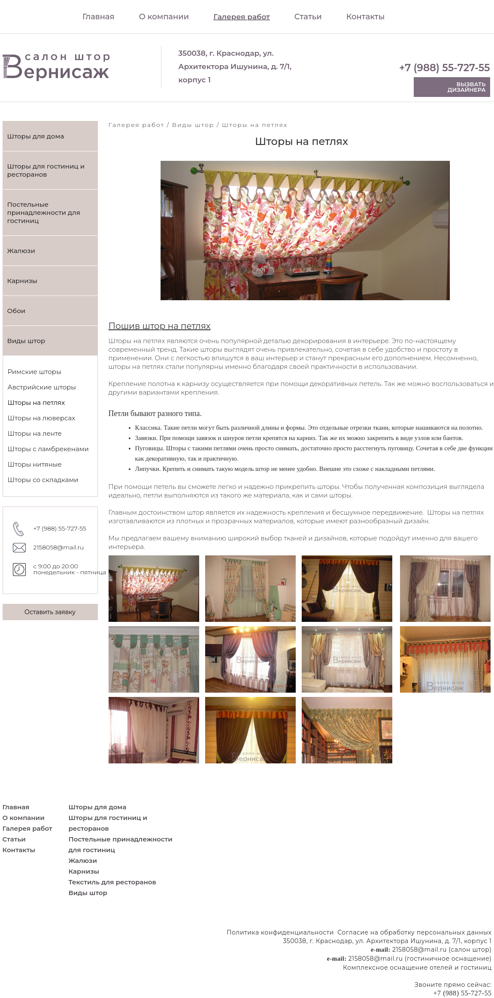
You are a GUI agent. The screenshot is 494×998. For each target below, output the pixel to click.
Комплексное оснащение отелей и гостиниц (417, 967)
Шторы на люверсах (42, 418)
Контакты (365, 16)
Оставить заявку (50, 612)
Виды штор (26, 341)
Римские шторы (34, 371)
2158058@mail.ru (58, 547)
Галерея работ (241, 16)
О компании (164, 16)
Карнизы (22, 281)
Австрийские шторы (42, 387)
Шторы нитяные (35, 464)
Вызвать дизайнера (467, 87)
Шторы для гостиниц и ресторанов (46, 170)
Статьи (308, 16)
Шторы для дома (35, 136)
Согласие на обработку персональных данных (414, 932)
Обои (16, 311)
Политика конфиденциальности (280, 932)
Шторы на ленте (35, 433)
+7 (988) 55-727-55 (444, 68)
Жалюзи (21, 251)
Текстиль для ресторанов (112, 882)
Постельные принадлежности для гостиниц (43, 212)
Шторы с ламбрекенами (48, 449)
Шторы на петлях (36, 402)
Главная (98, 16)
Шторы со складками (43, 479)
